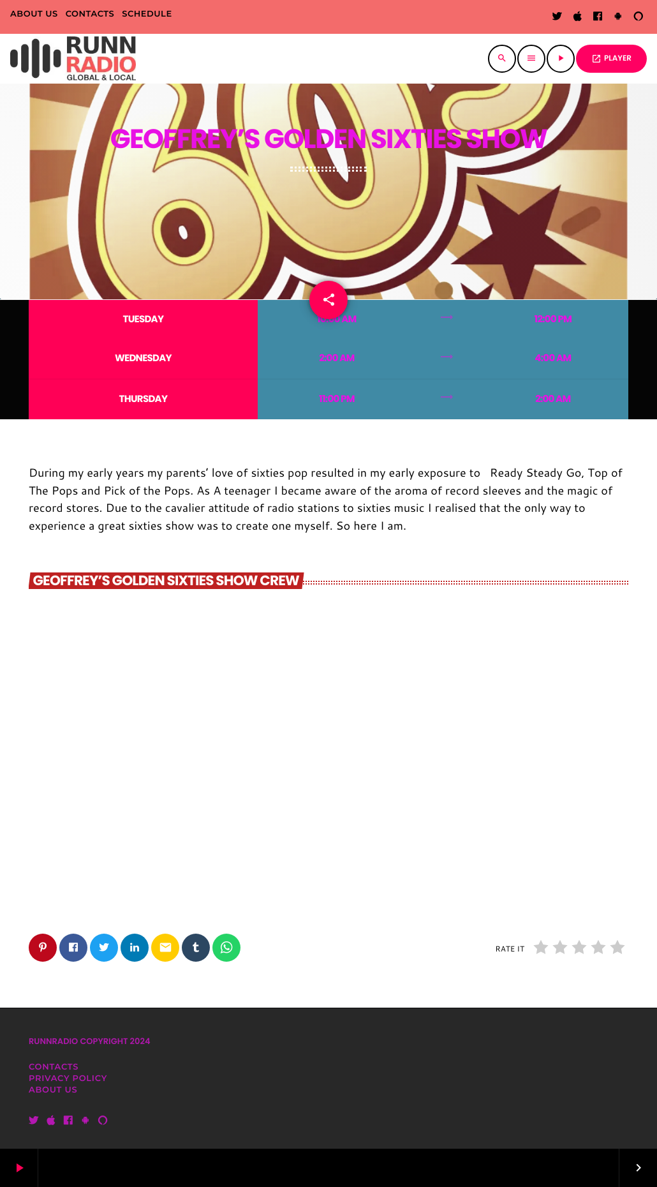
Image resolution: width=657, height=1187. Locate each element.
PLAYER (611, 58)
